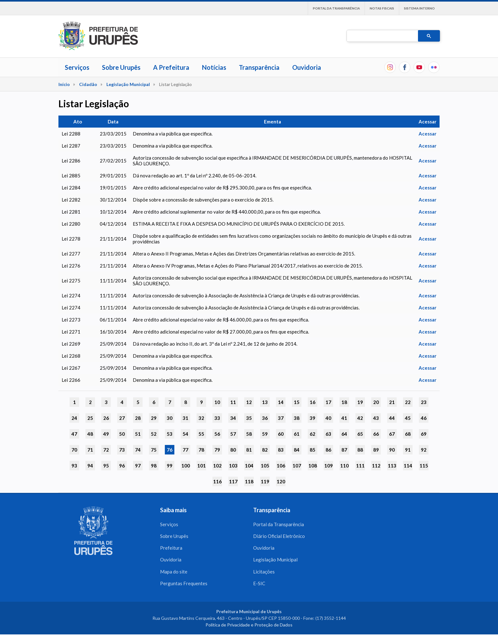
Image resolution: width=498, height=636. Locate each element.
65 (360, 434)
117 (233, 481)
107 (297, 465)
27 (122, 418)
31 (185, 418)
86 (328, 450)
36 (265, 418)
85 (312, 450)
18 (344, 402)
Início (64, 84)
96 (122, 465)
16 (312, 402)
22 (408, 402)
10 (217, 402)
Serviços (77, 67)
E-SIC (259, 584)
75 (154, 450)
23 (424, 402)
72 (106, 450)
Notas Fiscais (382, 8)
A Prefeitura (171, 67)
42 (360, 418)
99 (169, 465)
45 (408, 418)
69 (424, 434)
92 (424, 450)
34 (233, 418)
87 (344, 450)
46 (424, 418)
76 (169, 450)
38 (296, 418)
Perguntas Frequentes (183, 584)
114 (408, 465)
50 (122, 434)
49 (106, 434)
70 (74, 450)
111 (360, 465)
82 (265, 450)
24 (74, 418)
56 (217, 434)
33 (217, 418)
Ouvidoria (306, 67)
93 (74, 465)
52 (154, 434)
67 (392, 434)
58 (249, 434)
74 (138, 450)
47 (74, 434)
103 (233, 465)
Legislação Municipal (128, 84)
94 (90, 465)
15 (296, 402)
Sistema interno (419, 8)
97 (138, 465)
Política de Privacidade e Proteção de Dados (249, 626)
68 (408, 434)
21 (392, 402)
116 (217, 481)
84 (296, 450)
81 (249, 450)
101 (201, 465)
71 (90, 450)
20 (376, 402)
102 (217, 465)
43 (376, 418)
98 (154, 465)
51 (138, 434)
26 (106, 418)
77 (185, 450)
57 (233, 434)
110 (344, 465)
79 (217, 450)
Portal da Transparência (336, 8)
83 (281, 450)
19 (360, 402)
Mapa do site (173, 572)
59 (265, 434)
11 (233, 402)
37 (281, 418)
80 (233, 450)
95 (106, 465)
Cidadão (88, 84)
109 (328, 465)
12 (249, 402)
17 (328, 402)
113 (392, 465)
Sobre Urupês (121, 67)
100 (185, 465)
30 (169, 418)
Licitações (264, 572)
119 (265, 481)
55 (201, 434)
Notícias (214, 67)
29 (154, 418)
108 (312, 465)
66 (376, 434)
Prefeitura (171, 548)
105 (265, 465)
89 (376, 450)
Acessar (427, 133)
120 (281, 481)
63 (328, 434)
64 (344, 434)
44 (392, 418)
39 (312, 418)
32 (201, 418)
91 (408, 450)
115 (424, 465)
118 (249, 481)
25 (90, 418)
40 (328, 418)
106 (281, 465)
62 (312, 434)
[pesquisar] (382, 36)
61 (296, 434)
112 (376, 465)
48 (90, 434)
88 (360, 450)
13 (265, 402)
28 (138, 418)
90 (392, 450)
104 (249, 465)
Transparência (259, 67)
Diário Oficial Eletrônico (279, 536)
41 (344, 418)
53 (169, 434)
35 (249, 418)
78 (201, 450)
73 (122, 450)
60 (281, 434)
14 (281, 402)
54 (185, 434)
